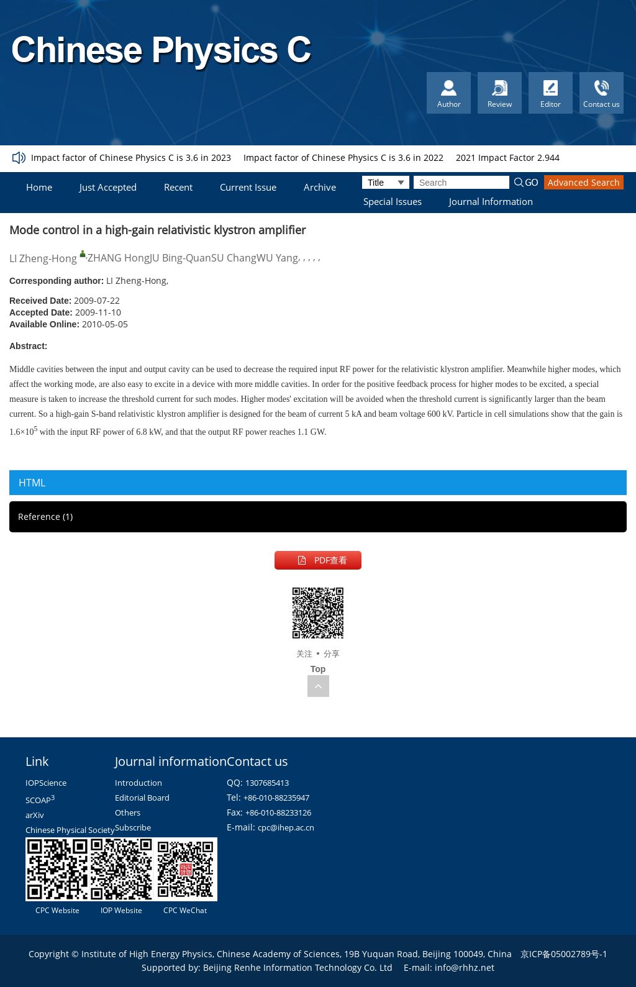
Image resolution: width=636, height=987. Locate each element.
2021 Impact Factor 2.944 (508, 157)
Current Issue (248, 187)
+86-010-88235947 (276, 797)
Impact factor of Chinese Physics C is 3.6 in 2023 (131, 157)
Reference (45, 516)
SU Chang (234, 258)
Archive (320, 187)
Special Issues (392, 201)
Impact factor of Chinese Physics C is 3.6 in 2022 (343, 157)
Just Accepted (108, 187)
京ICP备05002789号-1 (563, 954)
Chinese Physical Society (70, 829)
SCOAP (40, 800)
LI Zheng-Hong (43, 258)
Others (127, 812)
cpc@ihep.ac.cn (286, 827)
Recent (178, 187)
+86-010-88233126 (278, 812)
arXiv (34, 815)
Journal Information (491, 201)
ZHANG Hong (119, 258)
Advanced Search (584, 182)
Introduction (138, 782)
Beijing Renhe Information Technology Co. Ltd (298, 967)
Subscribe (133, 827)
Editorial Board (142, 797)
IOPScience (45, 782)
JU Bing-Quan (180, 258)
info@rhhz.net (464, 967)
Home (39, 187)
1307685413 (267, 782)
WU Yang (277, 258)
